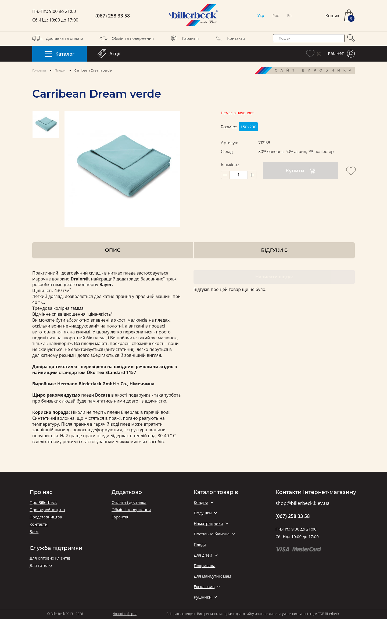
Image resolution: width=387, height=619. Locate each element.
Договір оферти (125, 614)
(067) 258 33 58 (112, 16)
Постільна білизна (212, 534)
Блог (34, 531)
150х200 (248, 126)
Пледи (60, 70)
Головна (39, 70)
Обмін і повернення (131, 509)
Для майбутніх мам (212, 576)
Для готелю (41, 565)
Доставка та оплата (57, 38)
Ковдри (201, 502)
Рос (276, 15)
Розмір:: (229, 126)
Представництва (46, 517)
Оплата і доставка (129, 502)
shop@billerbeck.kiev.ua (302, 503)
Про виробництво (47, 509)
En (289, 15)
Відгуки (274, 250)
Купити (300, 171)
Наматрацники (208, 523)
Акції (109, 53)
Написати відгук (274, 276)
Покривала (204, 565)
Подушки (203, 513)
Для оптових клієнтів (50, 558)
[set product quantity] (238, 175)
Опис (112, 250)
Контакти (229, 38)
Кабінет (341, 54)
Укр (260, 15)
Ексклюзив (204, 586)
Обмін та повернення (126, 38)
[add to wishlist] (351, 170)
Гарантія (184, 38)
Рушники (203, 597)
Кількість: (230, 164)
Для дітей (203, 555)
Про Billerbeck (43, 502)
